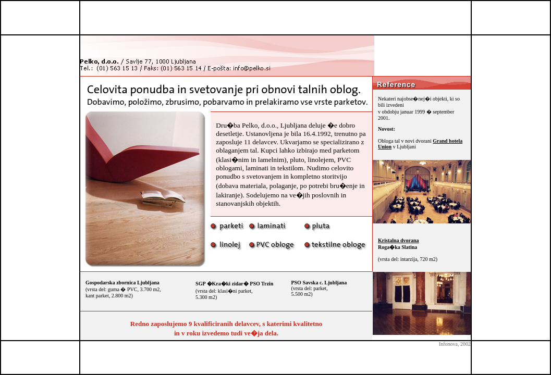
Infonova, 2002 (455, 344)
